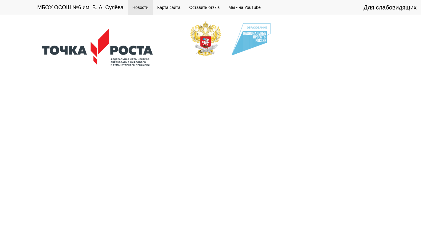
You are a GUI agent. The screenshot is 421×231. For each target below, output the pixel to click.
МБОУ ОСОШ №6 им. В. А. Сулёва (80, 7)
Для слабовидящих (390, 7)
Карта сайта (168, 7)
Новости (140, 7)
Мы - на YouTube (245, 7)
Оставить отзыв (204, 7)
